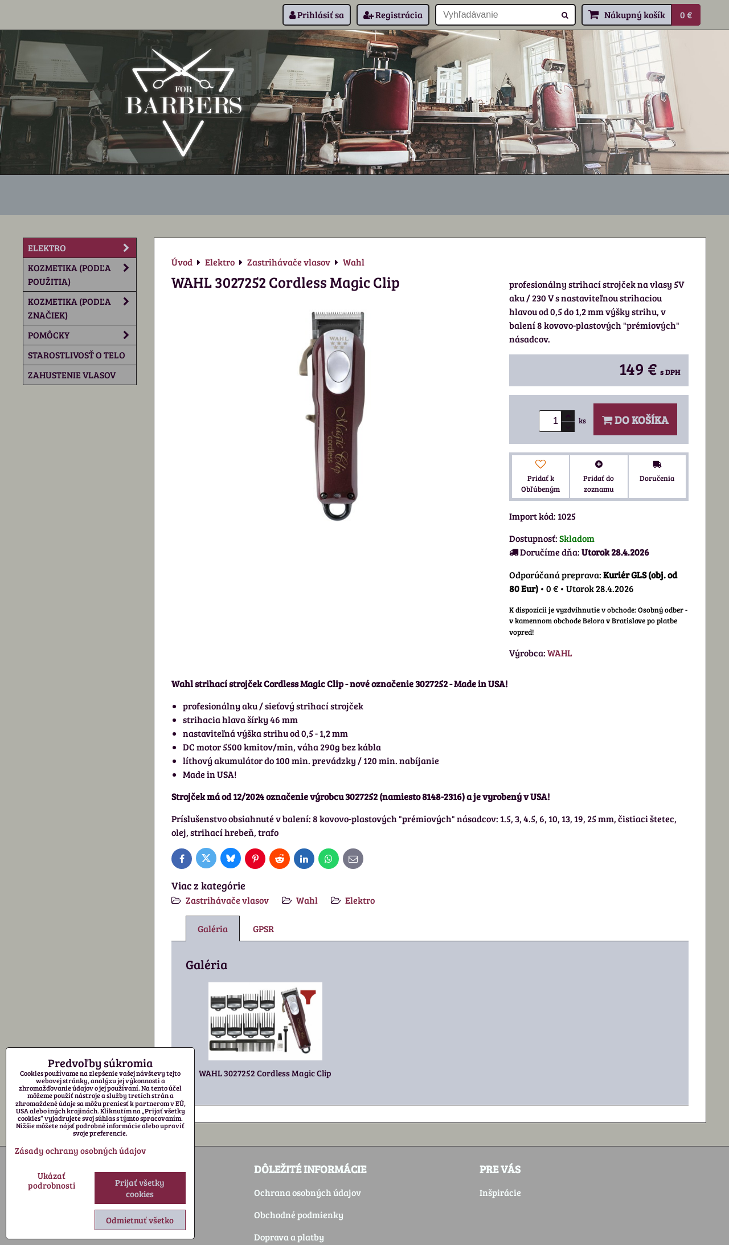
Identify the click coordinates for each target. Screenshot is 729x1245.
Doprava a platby (289, 1237)
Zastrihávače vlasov (227, 900)
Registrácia (393, 15)
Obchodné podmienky (298, 1214)
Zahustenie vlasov (72, 375)
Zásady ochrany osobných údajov (80, 1150)
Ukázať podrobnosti (51, 1180)
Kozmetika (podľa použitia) (82, 274)
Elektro (360, 900)
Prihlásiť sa (316, 15)
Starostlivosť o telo (76, 355)
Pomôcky (82, 335)
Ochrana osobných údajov (307, 1192)
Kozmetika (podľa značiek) (82, 308)
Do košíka (635, 419)
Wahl (307, 900)
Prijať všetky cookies (140, 1188)
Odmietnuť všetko (140, 1220)
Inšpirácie (500, 1192)
